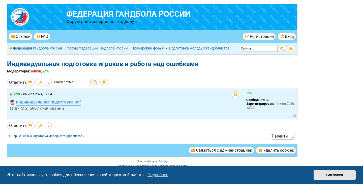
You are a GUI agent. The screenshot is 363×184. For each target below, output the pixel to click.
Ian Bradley (161, 161)
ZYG (46, 71)
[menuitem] (42, 36)
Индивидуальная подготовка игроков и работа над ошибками (102, 64)
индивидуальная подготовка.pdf (48, 101)
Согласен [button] (334, 175)
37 (268, 100)
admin (36, 71)
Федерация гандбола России (128, 14)
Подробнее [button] (157, 175)
